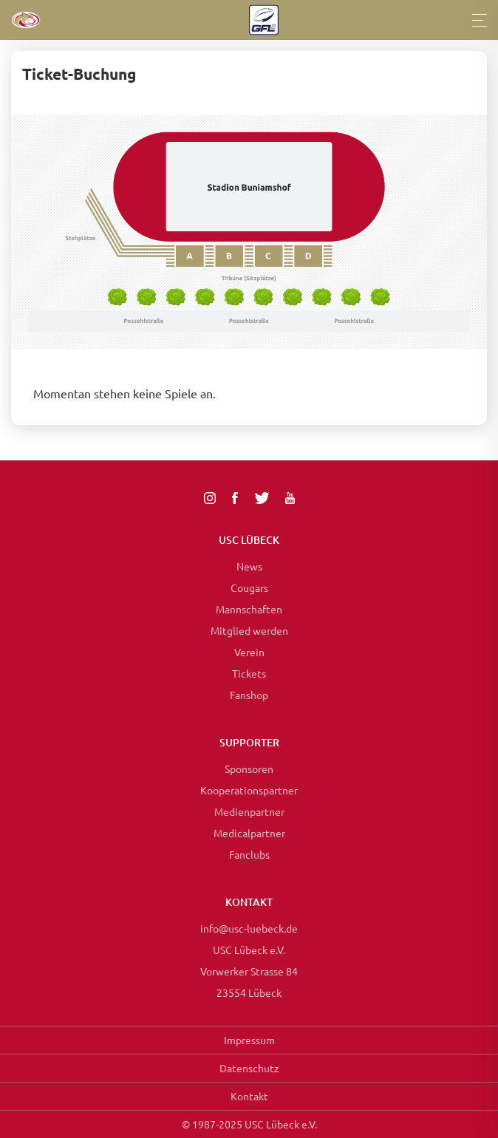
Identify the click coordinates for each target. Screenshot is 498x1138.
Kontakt (249, 1096)
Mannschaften (249, 609)
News (249, 566)
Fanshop (249, 694)
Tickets (249, 673)
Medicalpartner (249, 832)
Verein (249, 651)
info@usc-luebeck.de (249, 928)
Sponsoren (249, 768)
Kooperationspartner (249, 790)
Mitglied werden (249, 630)
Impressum (249, 1039)
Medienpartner (249, 811)
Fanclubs (249, 854)
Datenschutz (249, 1067)
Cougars (249, 587)
